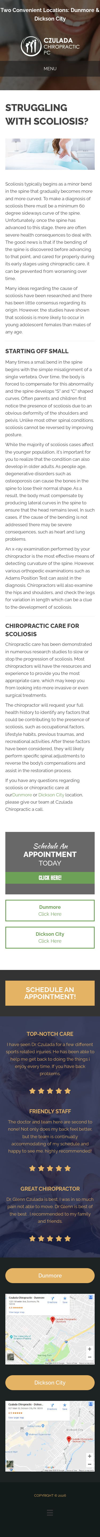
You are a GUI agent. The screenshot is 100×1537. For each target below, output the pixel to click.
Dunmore (82, 10)
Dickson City (50, 18)
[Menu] (49, 1512)
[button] (50, 878)
